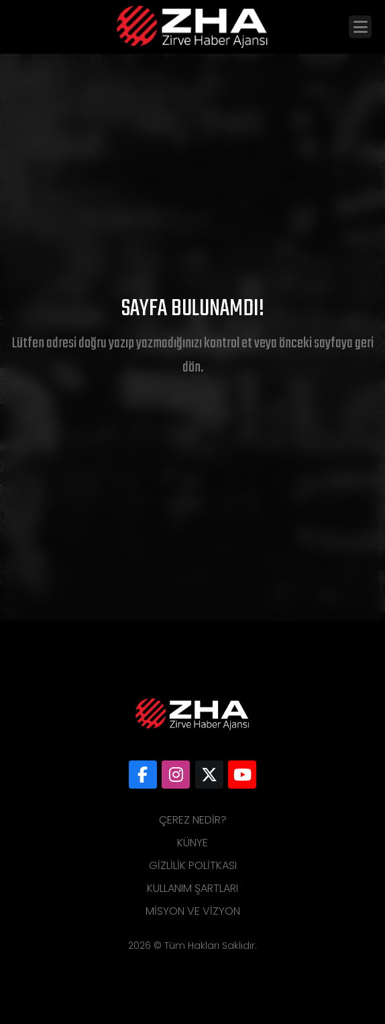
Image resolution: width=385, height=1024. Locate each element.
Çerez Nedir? (193, 820)
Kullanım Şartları (192, 888)
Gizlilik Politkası (193, 865)
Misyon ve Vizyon (193, 911)
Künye (192, 842)
